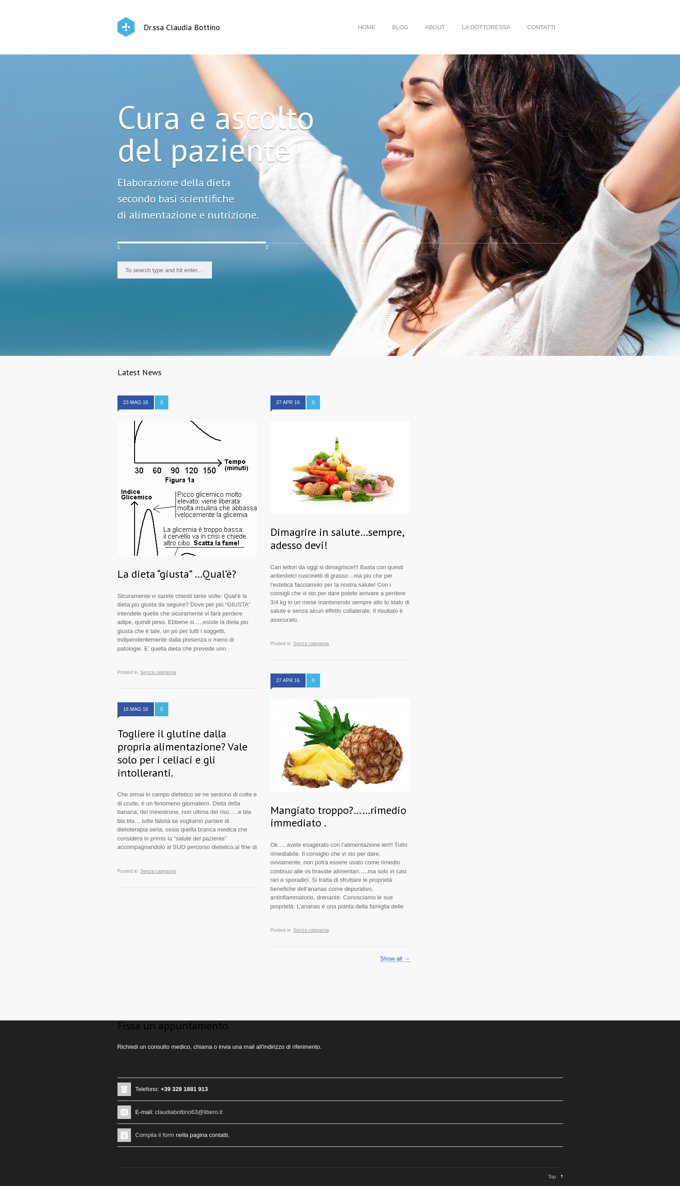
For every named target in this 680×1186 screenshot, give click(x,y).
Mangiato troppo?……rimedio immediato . (338, 816)
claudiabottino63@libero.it (189, 1112)
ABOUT (435, 27)
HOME (366, 27)
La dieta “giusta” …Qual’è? (176, 574)
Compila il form (155, 1135)
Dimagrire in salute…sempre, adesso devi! (337, 538)
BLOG (400, 27)
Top (552, 1176)
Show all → (395, 959)
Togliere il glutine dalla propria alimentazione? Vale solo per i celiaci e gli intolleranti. (182, 753)
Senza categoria (158, 672)
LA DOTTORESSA (486, 27)
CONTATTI (541, 27)
